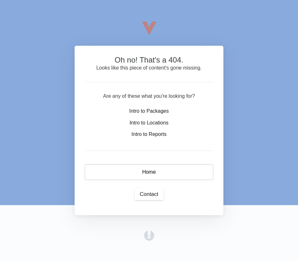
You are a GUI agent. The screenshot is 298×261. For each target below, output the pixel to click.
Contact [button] (149, 194)
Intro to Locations (149, 122)
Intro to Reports (148, 134)
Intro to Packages (149, 111)
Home (149, 172)
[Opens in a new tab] (149, 235)
